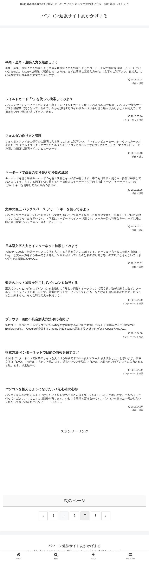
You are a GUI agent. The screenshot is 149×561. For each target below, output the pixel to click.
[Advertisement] (74, 42)
